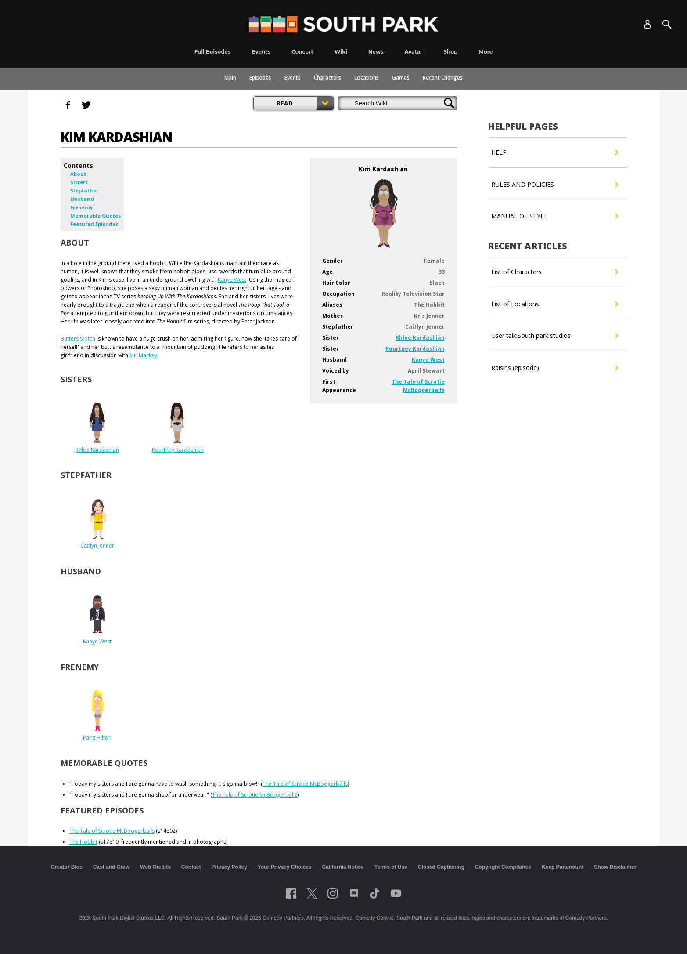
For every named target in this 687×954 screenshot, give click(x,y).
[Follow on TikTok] (375, 893)
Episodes (260, 77)
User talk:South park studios (554, 336)
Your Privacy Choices (285, 867)
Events (292, 77)
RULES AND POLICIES (554, 184)
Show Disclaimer (615, 867)
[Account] (647, 24)
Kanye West (428, 359)
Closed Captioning (441, 867)
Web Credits (155, 867)
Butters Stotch (78, 338)
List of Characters (554, 272)
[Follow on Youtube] (396, 893)
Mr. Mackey (143, 355)
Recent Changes (443, 77)
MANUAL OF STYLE (554, 216)
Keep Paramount (562, 867)
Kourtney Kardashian (415, 348)
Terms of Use (390, 867)
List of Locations (554, 304)
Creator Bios (67, 867)
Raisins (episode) (554, 368)
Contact (191, 867)
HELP (554, 152)
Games (401, 77)
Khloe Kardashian (420, 337)
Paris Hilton (97, 737)
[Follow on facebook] (291, 893)
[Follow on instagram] (332, 893)
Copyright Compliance (503, 867)
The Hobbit (83, 841)
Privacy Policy (229, 867)
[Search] (666, 24)
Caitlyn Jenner (97, 545)
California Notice (342, 867)
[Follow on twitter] (312, 893)
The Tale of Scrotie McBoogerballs (305, 783)
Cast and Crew (111, 867)
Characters (327, 77)
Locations (366, 77)
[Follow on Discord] (354, 893)
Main (230, 77)
